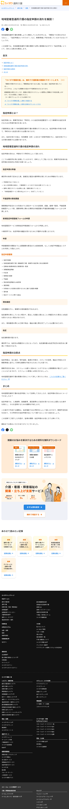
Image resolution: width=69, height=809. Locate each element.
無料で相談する (33, 515)
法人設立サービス (7, 760)
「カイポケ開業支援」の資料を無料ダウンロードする (23, 104)
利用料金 (4, 624)
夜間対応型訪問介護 (42, 612)
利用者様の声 (5, 639)
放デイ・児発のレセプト (9, 697)
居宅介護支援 (5, 602)
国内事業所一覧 (40, 637)
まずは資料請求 (33, 507)
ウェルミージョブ (41, 794)
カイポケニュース (7, 737)
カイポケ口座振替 (41, 747)
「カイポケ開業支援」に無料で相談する (19, 101)
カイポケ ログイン (7, 665)
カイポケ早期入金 (41, 642)
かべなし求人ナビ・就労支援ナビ (11, 797)
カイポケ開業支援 (41, 617)
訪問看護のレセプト (7, 694)
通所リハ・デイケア (7, 617)
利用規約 (4, 660)
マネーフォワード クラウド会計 (45, 727)
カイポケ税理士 (6, 757)
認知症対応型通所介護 (42, 605)
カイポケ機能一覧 (7, 677)
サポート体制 (40, 632)
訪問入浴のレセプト (7, 710)
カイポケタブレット (7, 725)
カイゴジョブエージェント (44, 797)
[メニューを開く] (66, 2)
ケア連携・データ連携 (42, 704)
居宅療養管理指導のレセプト (10, 705)
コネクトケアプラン (42, 707)
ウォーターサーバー (7, 773)
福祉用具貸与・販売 (7, 620)
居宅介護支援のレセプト (9, 684)
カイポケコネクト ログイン (9, 668)
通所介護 (4, 605)
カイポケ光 (5, 767)
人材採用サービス (7, 775)
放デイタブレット (41, 694)
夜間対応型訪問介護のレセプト (10, 715)
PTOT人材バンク (41, 808)
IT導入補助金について (42, 640)
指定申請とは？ (9, 63)
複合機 (4, 770)
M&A (3, 748)
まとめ (6, 72)
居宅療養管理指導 (41, 602)
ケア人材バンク (40, 805)
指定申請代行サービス (8, 765)
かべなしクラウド (7, 794)
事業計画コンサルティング (9, 755)
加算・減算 (5, 630)
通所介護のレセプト (7, 686)
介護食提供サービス (7, 742)
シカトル (39, 802)
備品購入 (4, 728)
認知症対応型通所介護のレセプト (11, 707)
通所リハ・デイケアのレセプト (10, 700)
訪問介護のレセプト (7, 689)
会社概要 (4, 655)
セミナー (4, 642)
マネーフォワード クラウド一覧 (45, 724)
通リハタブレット (41, 697)
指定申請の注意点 (9, 69)
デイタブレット (40, 686)
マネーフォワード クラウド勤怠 (45, 732)
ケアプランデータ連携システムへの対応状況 (49, 648)
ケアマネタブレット (42, 684)
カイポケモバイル (7, 722)
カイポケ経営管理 (7, 745)
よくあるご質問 (40, 629)
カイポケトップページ (8, 595)
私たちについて (40, 627)
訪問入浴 (39, 607)
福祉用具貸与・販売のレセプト (10, 702)
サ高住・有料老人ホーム (43, 615)
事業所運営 (5, 636)
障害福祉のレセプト (7, 691)
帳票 (3, 633)
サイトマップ (5, 663)
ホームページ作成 (7, 740)
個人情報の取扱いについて (9, 657)
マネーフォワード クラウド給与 (45, 729)
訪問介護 (10, 607)
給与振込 (39, 744)
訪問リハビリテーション (43, 610)
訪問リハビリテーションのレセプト (12, 712)
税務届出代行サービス (8, 762)
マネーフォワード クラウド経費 (45, 734)
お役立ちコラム (6, 627)
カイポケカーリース (7, 730)
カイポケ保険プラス (7, 778)
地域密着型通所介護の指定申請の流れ (16, 66)
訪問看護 (4, 610)
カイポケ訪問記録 (41, 689)
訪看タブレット (40, 692)
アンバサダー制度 (41, 645)
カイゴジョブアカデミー (43, 799)
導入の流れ (39, 634)
